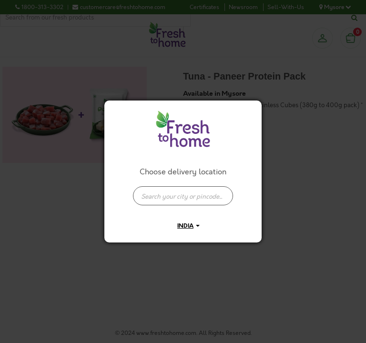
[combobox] (183, 191)
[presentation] (183, 195)
